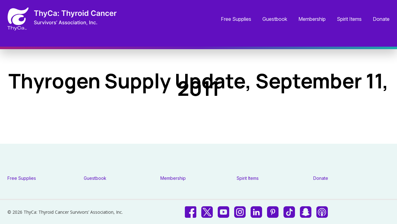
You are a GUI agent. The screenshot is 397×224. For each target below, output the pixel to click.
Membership (312, 19)
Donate (381, 19)
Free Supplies (236, 19)
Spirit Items (349, 19)
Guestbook (274, 19)
